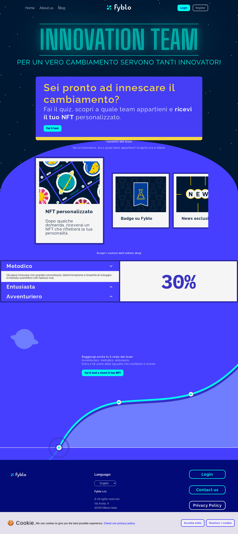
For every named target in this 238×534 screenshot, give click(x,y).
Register (200, 7)
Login (183, 7)
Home (30, 8)
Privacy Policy (207, 505)
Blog (61, 8)
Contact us (207, 489)
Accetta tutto (192, 523)
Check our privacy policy (119, 523)
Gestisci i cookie (220, 523)
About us (46, 8)
